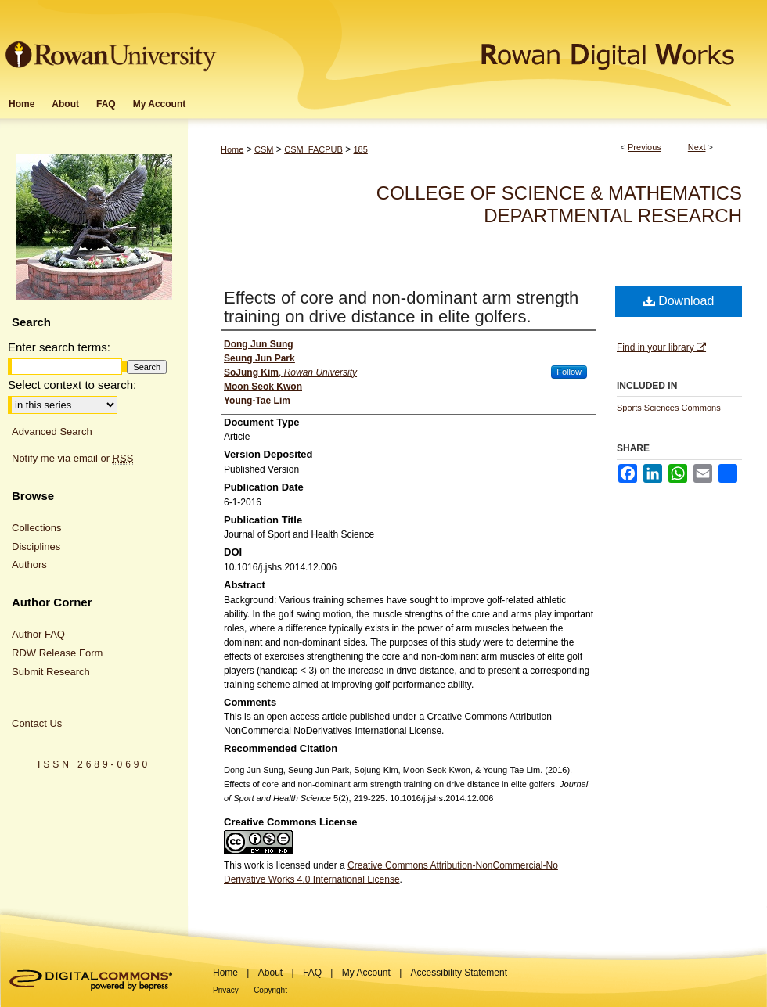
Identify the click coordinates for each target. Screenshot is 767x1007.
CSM (263, 149)
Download (679, 300)
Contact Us (37, 723)
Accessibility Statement (459, 972)
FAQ (312, 972)
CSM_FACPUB (313, 149)
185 (360, 149)
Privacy (226, 990)
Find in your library (661, 347)
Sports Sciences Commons (669, 407)
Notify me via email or (72, 458)
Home (232, 149)
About (270, 972)
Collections (37, 528)
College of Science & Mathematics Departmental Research (559, 204)
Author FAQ (38, 634)
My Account (366, 972)
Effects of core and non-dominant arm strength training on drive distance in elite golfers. (401, 307)
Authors (29, 564)
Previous (644, 147)
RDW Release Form (57, 653)
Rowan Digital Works (494, 44)
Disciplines (36, 546)
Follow (569, 371)
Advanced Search (52, 431)
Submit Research (51, 672)
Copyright (270, 990)
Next (697, 147)
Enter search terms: (59, 347)
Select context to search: (72, 384)
